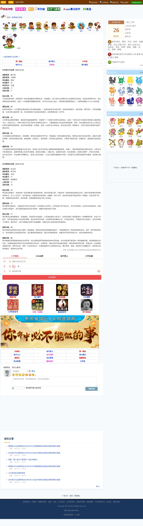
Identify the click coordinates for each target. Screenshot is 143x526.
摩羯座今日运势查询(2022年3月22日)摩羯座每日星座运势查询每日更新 (34, 446)
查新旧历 (115, 2)
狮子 (39, 30)
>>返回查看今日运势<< (11, 57)
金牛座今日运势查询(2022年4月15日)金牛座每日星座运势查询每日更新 (34, 480)
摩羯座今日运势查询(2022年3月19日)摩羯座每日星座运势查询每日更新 (34, 466)
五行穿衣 (61, 502)
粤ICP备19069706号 (71, 510)
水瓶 (90, 29)
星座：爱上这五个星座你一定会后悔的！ (23, 459)
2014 (66, 506)
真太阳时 (125, 2)
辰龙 (112, 94)
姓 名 (7, 261)
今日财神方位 (100, 502)
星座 (11, 448)
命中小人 (19, 65)
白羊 (6, 29)
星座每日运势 (17, 17)
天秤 (54, 29)
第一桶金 (19, 61)
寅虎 (130, 84)
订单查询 (105, 2)
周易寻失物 (81, 502)
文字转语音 (70, 502)
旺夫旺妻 (17, 361)
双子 (23, 29)
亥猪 (139, 105)
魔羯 (81, 30)
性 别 (7, 266)
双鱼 (97, 29)
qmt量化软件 (73, 9)
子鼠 (112, 84)
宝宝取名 (21, 9)
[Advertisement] (41, 414)
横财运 (17, 358)
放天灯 (109, 502)
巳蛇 (121, 94)
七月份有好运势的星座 (16, 473)
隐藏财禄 (82, 358)
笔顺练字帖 (42, 502)
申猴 (112, 105)
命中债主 (84, 65)
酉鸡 (121, 105)
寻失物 (41, 9)
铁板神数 (8, 9)
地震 (49, 502)
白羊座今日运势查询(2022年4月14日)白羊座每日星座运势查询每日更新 (34, 453)
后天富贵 (49, 358)
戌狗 (130, 105)
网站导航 (116, 502)
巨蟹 (31, 29)
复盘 (88, 9)
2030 (70, 506)
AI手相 (84, 61)
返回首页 (94, 2)
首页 (8, 17)
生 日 (7, 271)
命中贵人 (52, 61)
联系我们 (26, 502)
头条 (54, 502)
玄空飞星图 (54, 9)
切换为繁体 (19, 2)
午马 (130, 94)
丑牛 (121, 84)
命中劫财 (49, 355)
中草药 (33, 502)
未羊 (139, 94)
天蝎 (63, 30)
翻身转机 (49, 361)
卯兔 (139, 84)
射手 (72, 29)
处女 (46, 30)
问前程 (51, 65)
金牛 (14, 30)
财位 (31, 9)
